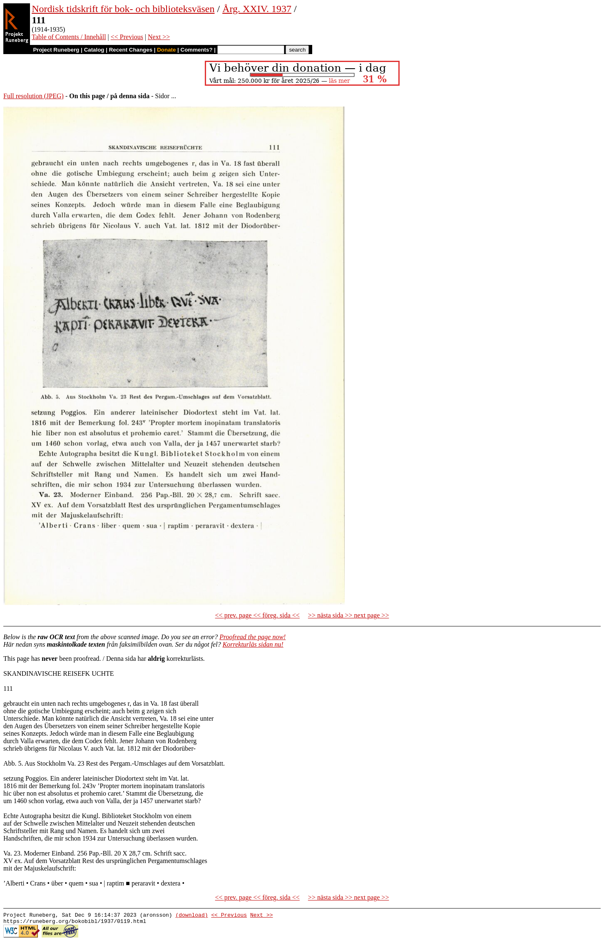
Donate (166, 50)
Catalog (94, 50)
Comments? (197, 50)
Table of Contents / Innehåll (69, 36)
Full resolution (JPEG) (33, 95)
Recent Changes (130, 50)
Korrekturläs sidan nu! (253, 644)
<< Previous (127, 36)
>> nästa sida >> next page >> (348, 615)
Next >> (159, 36)
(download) (191, 916)
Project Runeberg (56, 50)
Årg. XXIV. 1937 (256, 8)
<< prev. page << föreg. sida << (257, 615)
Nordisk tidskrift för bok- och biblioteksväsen (123, 8)
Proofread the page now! (252, 636)
